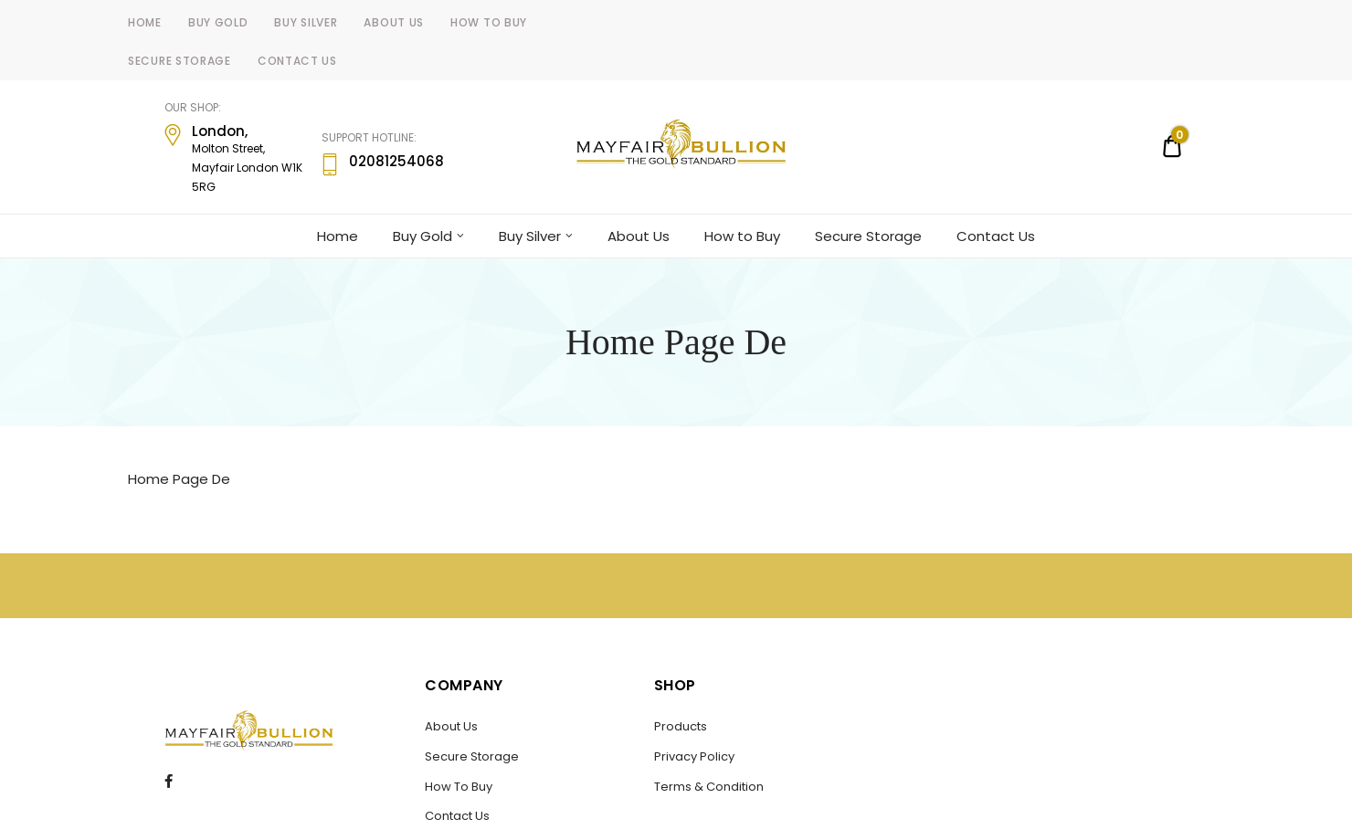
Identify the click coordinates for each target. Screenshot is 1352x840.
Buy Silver (305, 22)
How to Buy (488, 22)
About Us (394, 22)
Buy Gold (218, 22)
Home (145, 22)
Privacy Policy (694, 756)
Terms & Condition (709, 786)
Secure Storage (179, 60)
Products (680, 726)
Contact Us (297, 60)
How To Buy (458, 786)
